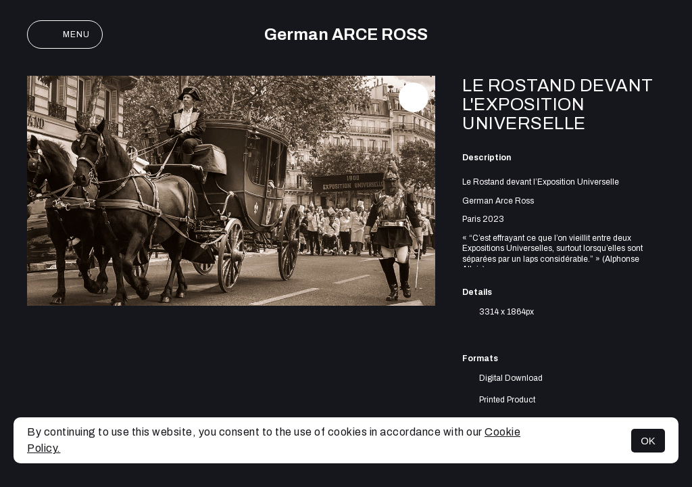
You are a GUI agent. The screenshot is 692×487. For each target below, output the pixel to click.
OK (648, 440)
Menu (65, 34)
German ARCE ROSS (346, 34)
